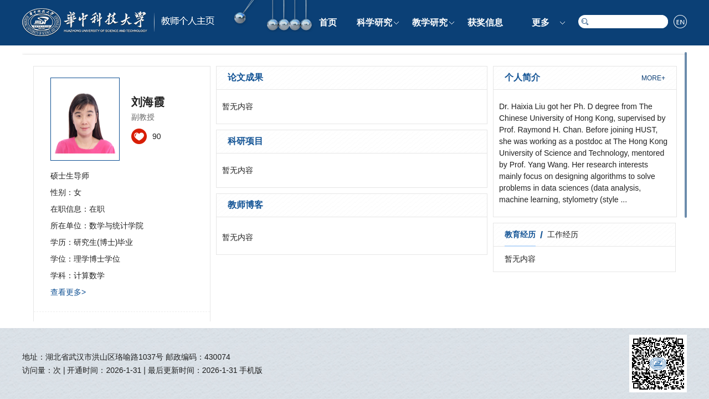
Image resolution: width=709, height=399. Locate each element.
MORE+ (653, 78)
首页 (328, 22)
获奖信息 (485, 22)
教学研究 (430, 22)
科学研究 (374, 22)
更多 (540, 22)
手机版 (251, 370)
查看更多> (68, 292)
